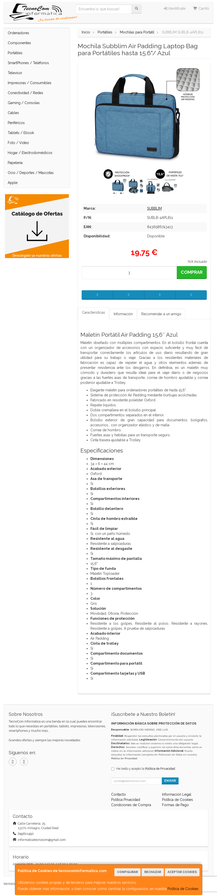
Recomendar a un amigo (161, 314)
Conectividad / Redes (25, 93)
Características (93, 312)
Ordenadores (18, 33)
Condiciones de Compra (131, 805)
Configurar (127, 872)
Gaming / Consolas (24, 103)
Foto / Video (18, 143)
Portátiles (15, 53)
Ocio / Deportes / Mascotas (31, 173)
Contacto (118, 794)
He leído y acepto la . (146, 768)
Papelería (15, 163)
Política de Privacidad (124, 758)
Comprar (192, 272)
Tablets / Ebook (21, 133)
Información (123, 314)
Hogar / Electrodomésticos (30, 153)
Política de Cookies (183, 889)
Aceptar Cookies (182, 872)
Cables (13, 113)
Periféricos (16, 123)
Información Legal (176, 794)
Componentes (19, 43)
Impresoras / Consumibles (29, 83)
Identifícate (174, 8)
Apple (12, 183)
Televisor (15, 73)
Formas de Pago (175, 805)
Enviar (170, 780)
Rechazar (152, 872)
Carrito (201, 8)
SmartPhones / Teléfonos (28, 63)
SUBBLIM (154, 208)
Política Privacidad (125, 800)
